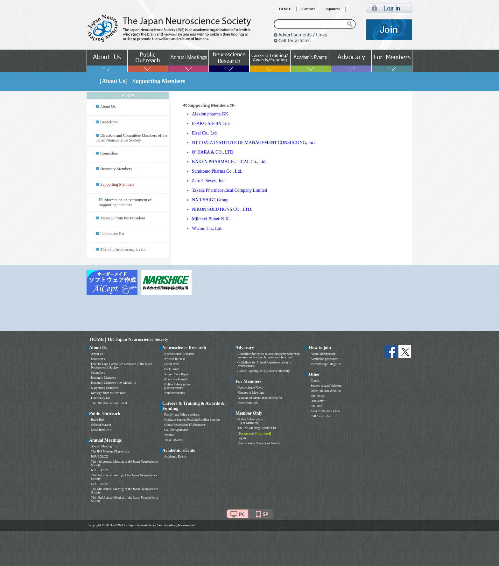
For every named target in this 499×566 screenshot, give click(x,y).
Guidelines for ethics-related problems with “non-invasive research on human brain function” (269, 355)
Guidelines (109, 122)
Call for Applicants (176, 429)
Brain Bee (97, 419)
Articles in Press (174, 359)
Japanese (333, 9)
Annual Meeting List (104, 446)
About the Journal (175, 379)
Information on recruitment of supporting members (125, 202)
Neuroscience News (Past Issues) (258, 443)
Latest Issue (171, 364)
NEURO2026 (99, 456)
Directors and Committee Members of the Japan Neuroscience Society (131, 137)
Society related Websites (326, 385)
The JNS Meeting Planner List (110, 451)
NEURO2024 (99, 470)
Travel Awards (173, 440)
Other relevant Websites (326, 390)
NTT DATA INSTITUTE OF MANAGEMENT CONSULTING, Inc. (253, 142)
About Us (108, 106)
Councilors (109, 153)
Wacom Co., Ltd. (207, 228)
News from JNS (101, 429)
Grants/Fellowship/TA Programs (184, 424)
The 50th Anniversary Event (122, 249)
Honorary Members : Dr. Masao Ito (113, 382)
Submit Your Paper (176, 374)
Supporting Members (104, 388)
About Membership (323, 353)
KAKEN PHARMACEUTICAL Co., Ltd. (229, 161)
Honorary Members (116, 169)
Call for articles (320, 416)
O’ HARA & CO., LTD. (213, 152)
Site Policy (318, 395)
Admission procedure (324, 359)
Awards (169, 435)
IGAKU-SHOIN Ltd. (211, 123)
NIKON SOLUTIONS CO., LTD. (222, 209)
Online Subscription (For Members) (177, 386)
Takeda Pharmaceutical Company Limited (229, 190)
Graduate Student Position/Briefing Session (192, 419)
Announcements (174, 393)
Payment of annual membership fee (260, 397)
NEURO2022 (99, 484)
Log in (241, 438)
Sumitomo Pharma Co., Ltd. (217, 171)
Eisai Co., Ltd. (205, 133)
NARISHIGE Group (210, 199)
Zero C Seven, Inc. (208, 180)
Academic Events (175, 456)
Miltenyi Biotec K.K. (211, 219)
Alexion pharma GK (210, 114)
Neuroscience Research (179, 353)
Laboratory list (112, 233)
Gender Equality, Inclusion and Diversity (263, 371)
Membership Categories (326, 364)
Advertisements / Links (325, 411)
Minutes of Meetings (250, 392)
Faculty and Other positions (182, 414)
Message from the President (122, 218)
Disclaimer (318, 401)
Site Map (316, 406)
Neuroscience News (250, 387)
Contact (308, 9)
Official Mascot (101, 424)
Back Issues (171, 369)
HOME (285, 9)
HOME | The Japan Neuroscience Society (129, 339)
